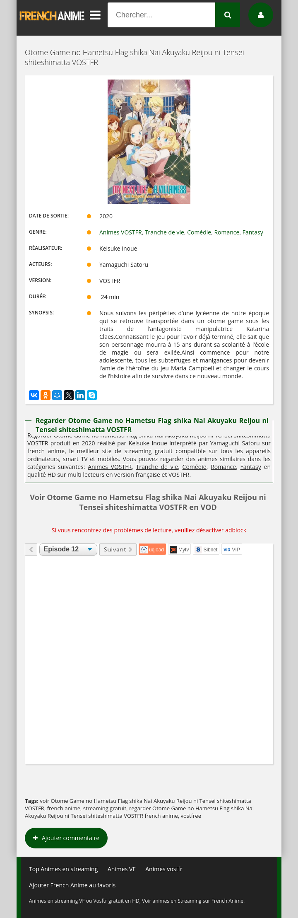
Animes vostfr (164, 869)
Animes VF (122, 869)
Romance (226, 232)
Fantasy (253, 232)
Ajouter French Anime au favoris (72, 885)
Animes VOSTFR (120, 232)
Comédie (199, 232)
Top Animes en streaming (63, 869)
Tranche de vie (164, 232)
